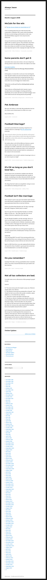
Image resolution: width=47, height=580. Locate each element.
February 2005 (9, 537)
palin (25, 50)
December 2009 (10, 443)
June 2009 (8, 453)
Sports (21, 160)
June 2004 (8, 551)
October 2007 (9, 487)
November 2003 (10, 562)
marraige (29, 160)
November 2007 (10, 485)
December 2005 (10, 521)
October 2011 (9, 410)
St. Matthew (18, 321)
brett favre (17, 268)
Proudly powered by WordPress (17, 576)
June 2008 (8, 473)
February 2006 (9, 518)
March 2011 (8, 422)
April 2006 (8, 515)
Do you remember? (15, 258)
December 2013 (9, 395)
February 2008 (9, 480)
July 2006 (8, 509)
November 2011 (9, 408)
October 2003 (9, 564)
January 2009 (9, 461)
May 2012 (8, 402)
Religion (13, 321)
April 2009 (8, 456)
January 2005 (9, 539)
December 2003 (10, 561)
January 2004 (9, 559)
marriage (25, 250)
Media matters (15, 97)
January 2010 (9, 441)
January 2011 (9, 424)
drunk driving (28, 97)
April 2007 (8, 497)
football (25, 160)
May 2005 (8, 532)
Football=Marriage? (15, 124)
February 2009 (9, 460)
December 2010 (9, 425)
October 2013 (9, 396)
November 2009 (10, 444)
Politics (13, 50)
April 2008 (8, 477)
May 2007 (8, 496)
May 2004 (8, 552)
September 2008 (10, 468)
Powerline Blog (10, 354)
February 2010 (9, 439)
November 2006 (10, 504)
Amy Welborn (9, 349)
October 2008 (9, 467)
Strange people (21, 97)
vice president (29, 50)
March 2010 (9, 437)
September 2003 (10, 566)
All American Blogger (11, 347)
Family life (18, 160)
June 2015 (8, 384)
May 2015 (8, 386)
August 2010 (9, 431)
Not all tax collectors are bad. (20, 275)
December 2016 (9, 379)
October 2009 (9, 446)
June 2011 (8, 417)
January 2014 (9, 393)
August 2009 (9, 449)
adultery (24, 188)
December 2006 (10, 503)
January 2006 (9, 520)
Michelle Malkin (10, 352)
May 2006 (8, 513)
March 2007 (9, 499)
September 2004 (10, 545)
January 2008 (9, 482)
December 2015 (9, 383)
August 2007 (9, 491)
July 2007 (8, 492)
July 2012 (8, 400)
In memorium (14, 116)
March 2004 (9, 556)
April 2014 (8, 391)
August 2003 (9, 568)
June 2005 (8, 530)
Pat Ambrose (11, 104)
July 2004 (8, 549)
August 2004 (9, 547)
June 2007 (8, 494)
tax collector (23, 321)
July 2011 (8, 415)
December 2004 (10, 540)
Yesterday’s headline (10, 67)
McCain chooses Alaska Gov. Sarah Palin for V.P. (18, 27)
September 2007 (10, 489)
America (13, 160)
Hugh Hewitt (9, 351)
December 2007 (10, 484)
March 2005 (9, 535)
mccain (22, 50)
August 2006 (9, 508)
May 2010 (8, 434)
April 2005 (8, 533)
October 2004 (9, 544)
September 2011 (9, 412)
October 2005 (9, 525)
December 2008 (10, 463)
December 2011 (9, 407)
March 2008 (9, 479)
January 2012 (9, 405)
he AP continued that (26, 129)
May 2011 (8, 419)
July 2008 (8, 472)
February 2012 (9, 403)
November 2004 (10, 542)
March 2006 (9, 516)
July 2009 (8, 451)
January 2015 (9, 388)
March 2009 (9, 458)
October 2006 (9, 506)
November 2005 (10, 523)
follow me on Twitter (30, 334)
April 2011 (8, 420)
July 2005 (8, 528)
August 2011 (9, 414)
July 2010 (8, 432)
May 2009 (8, 455)
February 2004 (9, 557)
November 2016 (9, 381)
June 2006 (8, 511)
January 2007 (9, 501)
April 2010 (8, 436)
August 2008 (9, 470)
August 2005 (9, 527)
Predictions (17, 50)
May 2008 (8, 475)
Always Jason (11, 7)
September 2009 (10, 448)
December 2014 (9, 390)
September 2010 (10, 429)
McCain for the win (14, 23)
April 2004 (8, 554)
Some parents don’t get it (18, 58)
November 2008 (10, 465)
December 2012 (9, 398)
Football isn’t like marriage (18, 196)
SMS (32, 97)
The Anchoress (9, 356)
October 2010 (9, 427)
